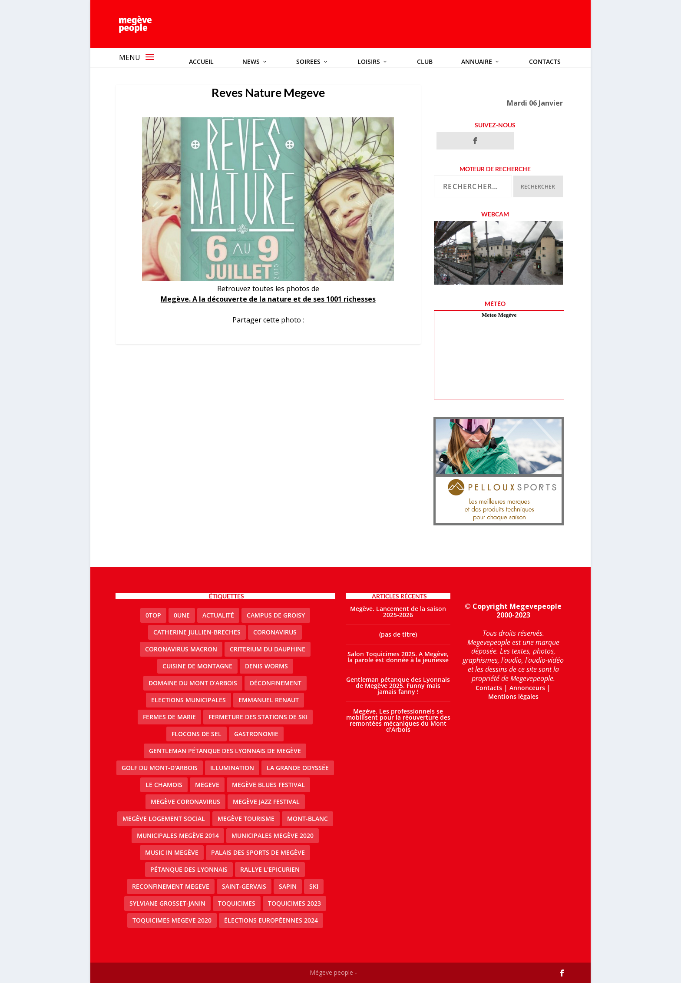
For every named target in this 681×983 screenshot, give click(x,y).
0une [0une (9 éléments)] (182, 615)
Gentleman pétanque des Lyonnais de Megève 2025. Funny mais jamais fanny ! (398, 685)
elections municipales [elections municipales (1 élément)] (188, 700)
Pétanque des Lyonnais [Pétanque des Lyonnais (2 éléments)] (189, 869)
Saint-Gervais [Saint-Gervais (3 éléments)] (244, 886)
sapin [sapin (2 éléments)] (288, 886)
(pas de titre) (398, 634)
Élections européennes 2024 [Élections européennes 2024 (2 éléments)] (271, 920)
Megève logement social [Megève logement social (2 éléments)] (163, 818)
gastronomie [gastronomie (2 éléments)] (256, 734)
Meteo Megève (499, 315)
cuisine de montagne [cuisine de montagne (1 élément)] (197, 666)
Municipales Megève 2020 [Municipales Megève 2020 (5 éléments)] (272, 835)
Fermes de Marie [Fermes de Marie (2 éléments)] (169, 717)
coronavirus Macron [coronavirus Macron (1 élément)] (181, 649)
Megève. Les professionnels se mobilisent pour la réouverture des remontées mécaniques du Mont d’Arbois (398, 720)
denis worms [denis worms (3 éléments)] (266, 666)
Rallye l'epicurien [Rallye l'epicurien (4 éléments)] (270, 869)
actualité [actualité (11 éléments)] (218, 615)
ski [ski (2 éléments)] (313, 886)
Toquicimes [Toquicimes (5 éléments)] (236, 903)
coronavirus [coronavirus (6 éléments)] (275, 632)
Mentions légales (513, 696)
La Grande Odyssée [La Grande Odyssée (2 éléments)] (298, 768)
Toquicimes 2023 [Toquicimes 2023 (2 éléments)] (294, 903)
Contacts (489, 688)
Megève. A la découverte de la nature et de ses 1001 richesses (268, 299)
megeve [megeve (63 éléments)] (207, 784)
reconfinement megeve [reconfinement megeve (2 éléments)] (170, 886)
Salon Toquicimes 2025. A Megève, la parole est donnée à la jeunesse (398, 657)
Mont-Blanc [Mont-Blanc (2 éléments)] (307, 818)
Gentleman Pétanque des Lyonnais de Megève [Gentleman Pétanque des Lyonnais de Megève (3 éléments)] (225, 751)
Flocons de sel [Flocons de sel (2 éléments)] (196, 734)
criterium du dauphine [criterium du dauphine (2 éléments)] (267, 649)
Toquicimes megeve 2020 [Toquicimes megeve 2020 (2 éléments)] (172, 920)
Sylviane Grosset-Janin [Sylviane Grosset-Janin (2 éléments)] (167, 903)
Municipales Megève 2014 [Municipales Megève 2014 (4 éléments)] (178, 835)
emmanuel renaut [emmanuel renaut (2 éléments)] (268, 700)
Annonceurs (527, 688)
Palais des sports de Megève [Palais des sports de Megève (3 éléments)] (258, 852)
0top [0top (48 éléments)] (153, 615)
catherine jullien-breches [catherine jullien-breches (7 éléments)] (197, 632)
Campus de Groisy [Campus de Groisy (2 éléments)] (276, 615)
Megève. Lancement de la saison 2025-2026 (398, 611)
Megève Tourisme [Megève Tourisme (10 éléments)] (246, 818)
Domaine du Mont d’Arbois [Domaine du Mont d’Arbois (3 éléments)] (193, 683)
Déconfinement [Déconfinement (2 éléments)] (275, 683)
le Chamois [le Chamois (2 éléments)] (163, 784)
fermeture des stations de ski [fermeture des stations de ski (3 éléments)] (257, 717)
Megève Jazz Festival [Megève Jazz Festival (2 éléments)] (266, 801)
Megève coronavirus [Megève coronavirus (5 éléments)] (185, 801)
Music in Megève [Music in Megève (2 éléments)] (171, 852)
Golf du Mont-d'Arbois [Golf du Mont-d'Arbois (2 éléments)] (160, 768)
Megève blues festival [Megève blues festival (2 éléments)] (268, 784)
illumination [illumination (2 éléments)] (232, 768)
